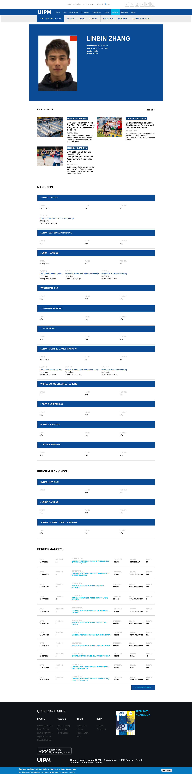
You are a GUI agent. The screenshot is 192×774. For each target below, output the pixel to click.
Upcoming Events (45, 726)
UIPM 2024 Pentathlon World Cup (114, 274)
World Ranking (63, 726)
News (65, 12)
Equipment (101, 729)
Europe (94, 19)
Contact (99, 726)
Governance (85, 12)
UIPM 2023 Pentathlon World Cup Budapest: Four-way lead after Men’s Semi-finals (140, 125)
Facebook (127, 4)
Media (133, 12)
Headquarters (83, 733)
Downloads (62, 729)
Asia (82, 19)
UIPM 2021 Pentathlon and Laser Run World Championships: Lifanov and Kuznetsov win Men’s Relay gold (80, 156)
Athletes (115, 12)
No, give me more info (67, 772)
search (108, 4)
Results (61, 719)
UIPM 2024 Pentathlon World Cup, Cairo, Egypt (91, 635)
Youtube (137, 4)
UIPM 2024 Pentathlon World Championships (57, 218)
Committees (82, 726)
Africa (71, 19)
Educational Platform (74, 4)
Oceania (122, 19)
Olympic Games (44, 736)
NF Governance (88, 4)
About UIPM (73, 12)
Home (58, 12)
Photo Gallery (63, 733)
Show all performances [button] (143, 687)
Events (107, 12)
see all (150, 110)
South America (141, 19)
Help (99, 719)
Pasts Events (43, 729)
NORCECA (108, 19)
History (80, 729)
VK (142, 4)
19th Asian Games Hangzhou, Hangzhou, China (91, 656)
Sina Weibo (147, 4)
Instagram (152, 4)
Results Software (44, 740)
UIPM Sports (97, 12)
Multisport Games (45, 733)
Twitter (132, 4)
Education (124, 12)
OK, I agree (166, 770)
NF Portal (99, 4)
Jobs (79, 736)
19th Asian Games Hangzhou (51, 274)
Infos (80, 719)
